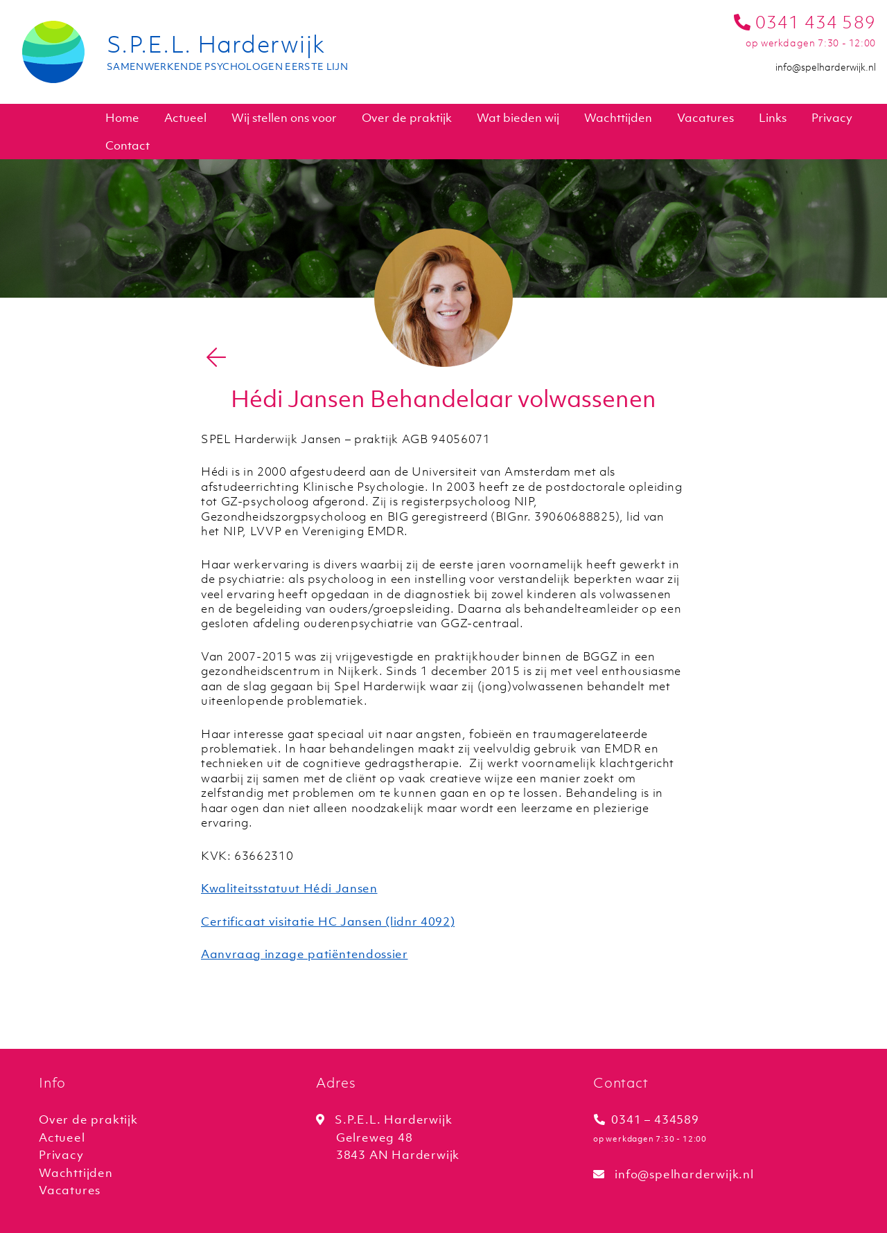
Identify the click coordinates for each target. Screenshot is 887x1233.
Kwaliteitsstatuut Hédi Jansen (289, 888)
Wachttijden (618, 117)
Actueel (185, 117)
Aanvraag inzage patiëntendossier (304, 954)
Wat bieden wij (518, 117)
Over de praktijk (407, 117)
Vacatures (705, 117)
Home (122, 117)
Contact (127, 145)
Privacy (831, 117)
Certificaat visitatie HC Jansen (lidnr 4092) (328, 921)
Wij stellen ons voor (284, 117)
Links (773, 117)
